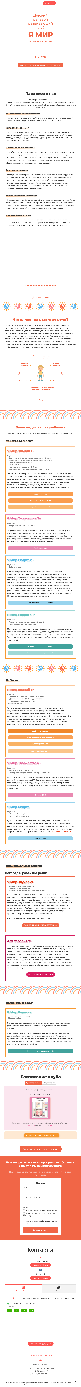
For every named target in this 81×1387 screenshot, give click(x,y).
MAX (51, 1125)
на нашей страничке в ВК (61, 832)
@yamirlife (31, 1125)
